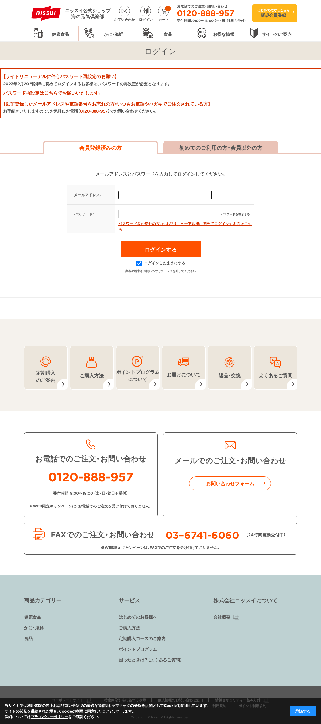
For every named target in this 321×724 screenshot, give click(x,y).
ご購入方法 (129, 627)
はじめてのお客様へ (138, 617)
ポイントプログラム (138, 649)
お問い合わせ (124, 19)
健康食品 (32, 617)
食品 (28, 638)
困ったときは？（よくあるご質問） (150, 659)
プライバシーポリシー (49, 716)
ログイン (146, 19)
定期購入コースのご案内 (142, 638)
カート (164, 13)
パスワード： (84, 214)
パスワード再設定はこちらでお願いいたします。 (52, 92)
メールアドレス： (88, 194)
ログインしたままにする (160, 262)
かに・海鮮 (34, 627)
